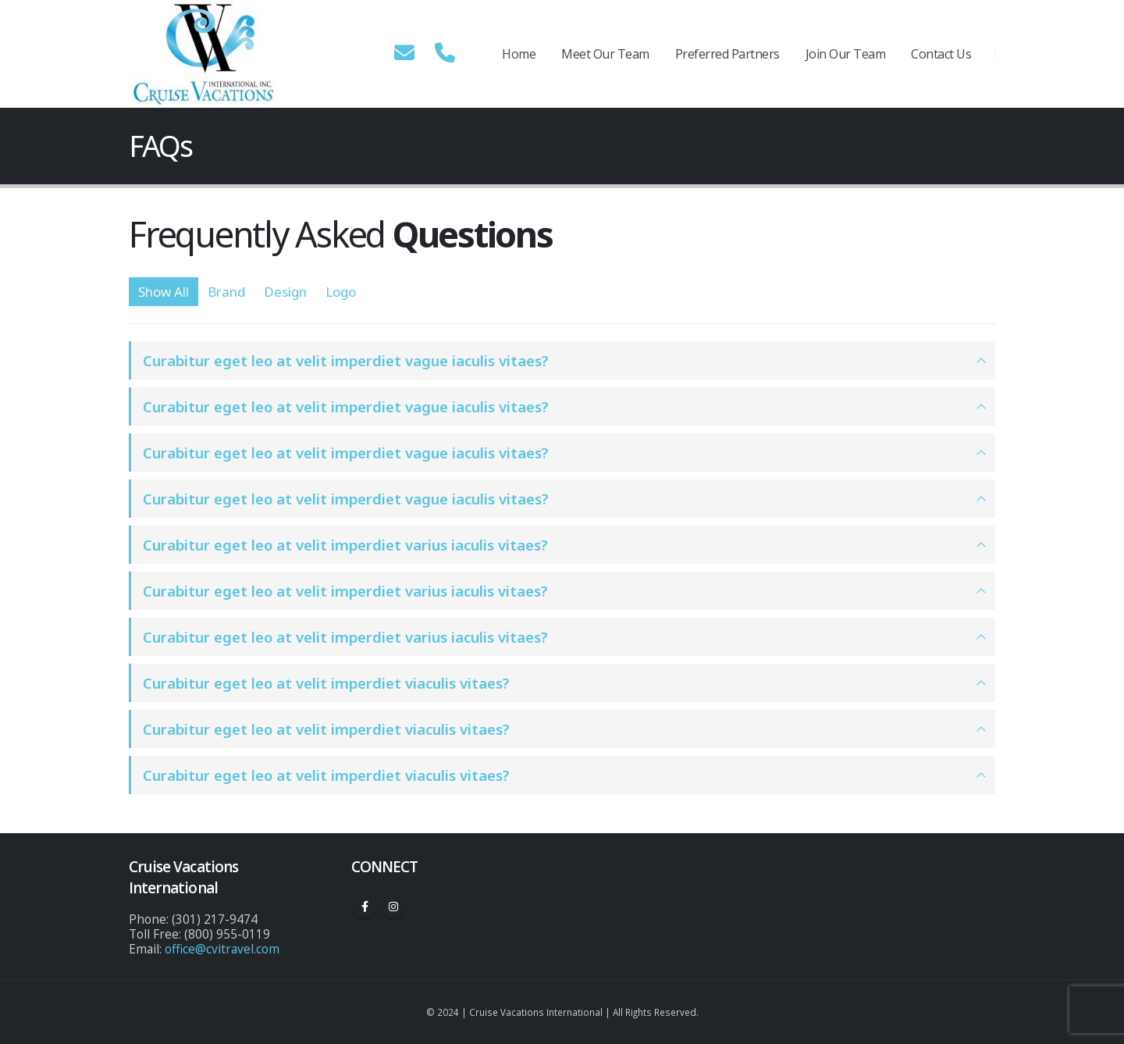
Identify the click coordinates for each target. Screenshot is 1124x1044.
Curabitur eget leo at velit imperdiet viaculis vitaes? (326, 683)
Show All (163, 292)
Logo (340, 292)
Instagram (393, 906)
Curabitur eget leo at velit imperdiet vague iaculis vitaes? (346, 360)
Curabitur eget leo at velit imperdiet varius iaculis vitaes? (345, 544)
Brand (226, 292)
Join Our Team (846, 53)
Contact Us (941, 53)
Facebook (364, 906)
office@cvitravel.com (222, 948)
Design (285, 292)
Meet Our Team (605, 53)
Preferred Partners (727, 53)
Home (518, 53)
